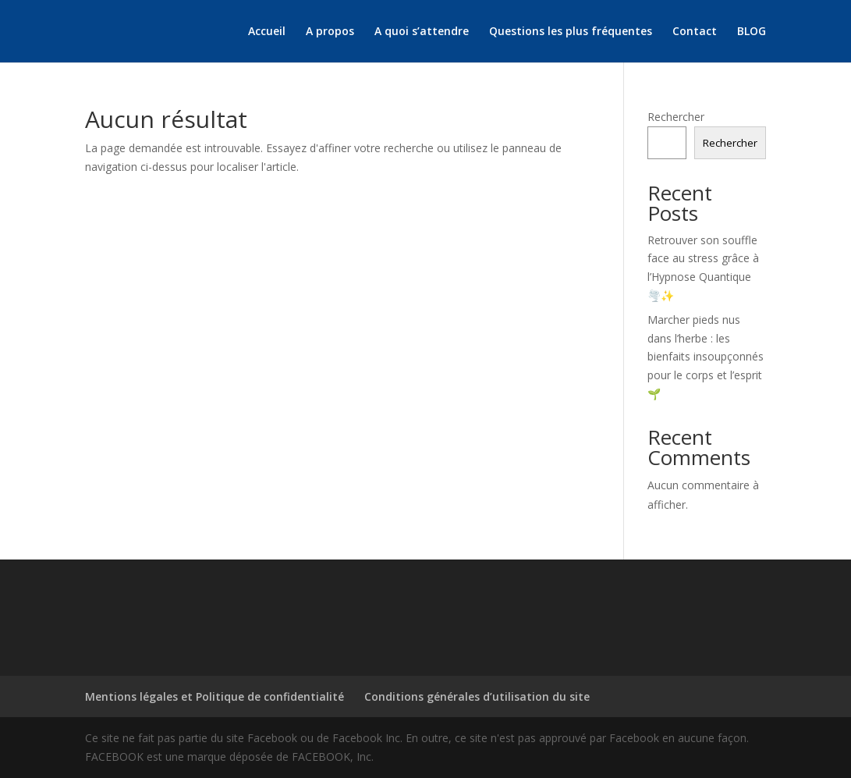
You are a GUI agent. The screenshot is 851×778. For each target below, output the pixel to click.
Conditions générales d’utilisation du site (477, 696)
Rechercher (675, 116)
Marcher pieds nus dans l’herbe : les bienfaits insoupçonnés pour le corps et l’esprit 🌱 (705, 356)
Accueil (266, 32)
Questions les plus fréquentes (570, 32)
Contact (694, 32)
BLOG (751, 32)
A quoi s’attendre (421, 32)
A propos (330, 32)
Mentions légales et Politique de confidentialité (214, 696)
